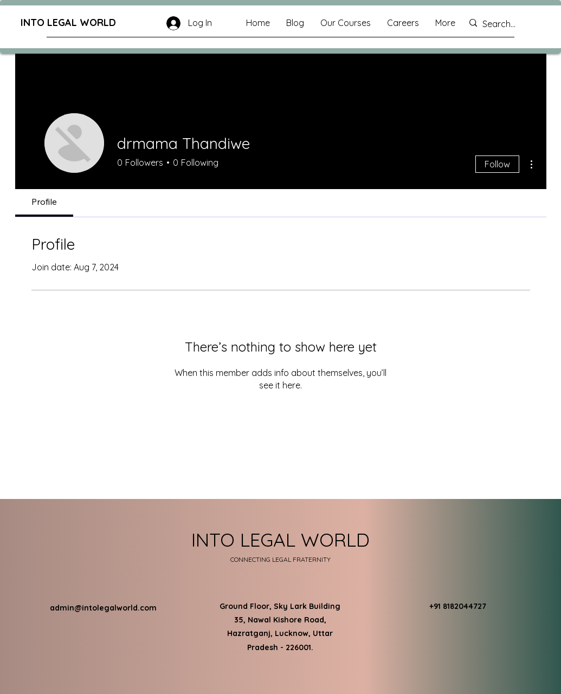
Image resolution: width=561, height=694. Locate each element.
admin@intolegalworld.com (103, 608)
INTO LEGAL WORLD (68, 22)
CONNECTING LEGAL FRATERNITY (280, 559)
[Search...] (505, 24)
